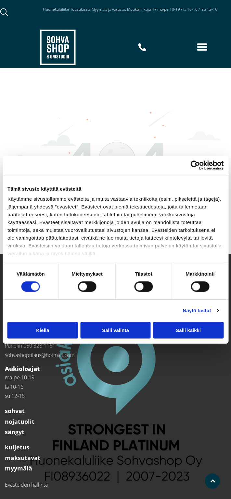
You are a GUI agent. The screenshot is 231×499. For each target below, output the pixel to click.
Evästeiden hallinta (26, 484)
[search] (4, 13)
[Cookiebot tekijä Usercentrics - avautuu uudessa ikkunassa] (195, 165)
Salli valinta (115, 330)
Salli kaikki (188, 330)
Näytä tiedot (197, 310)
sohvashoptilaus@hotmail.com (39, 355)
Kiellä (42, 330)
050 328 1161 (39, 345)
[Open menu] (202, 47)
